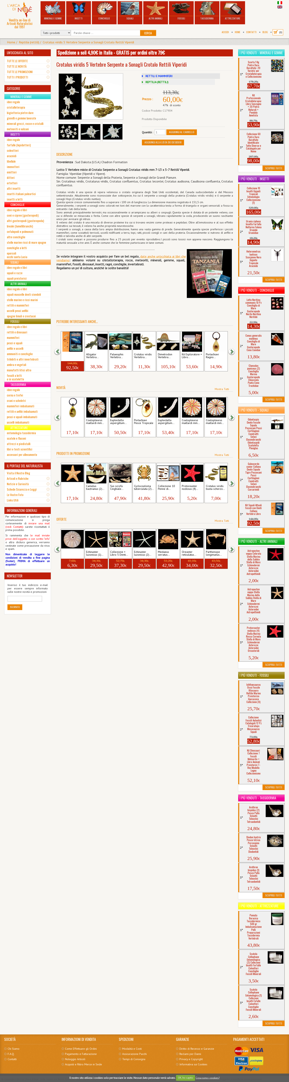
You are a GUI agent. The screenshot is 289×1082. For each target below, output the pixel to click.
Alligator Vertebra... (92, 356)
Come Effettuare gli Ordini (81, 1048)
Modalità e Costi (132, 1048)
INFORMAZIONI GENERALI (22, 510)
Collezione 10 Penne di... (166, 488)
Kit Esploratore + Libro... (192, 356)
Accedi (225, 32)
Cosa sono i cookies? (208, 1077)
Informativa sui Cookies (193, 1064)
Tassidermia (207, 11)
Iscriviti (15, 607)
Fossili (181, 11)
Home (237, 32)
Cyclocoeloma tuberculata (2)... (144, 488)
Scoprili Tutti (273, 168)
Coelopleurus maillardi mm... (95, 422)
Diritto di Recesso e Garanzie (196, 1048)
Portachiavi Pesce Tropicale (143, 422)
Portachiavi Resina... (68, 422)
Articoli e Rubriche (17, 478)
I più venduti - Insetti (254, 179)
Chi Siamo (13, 1048)
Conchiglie (104, 11)
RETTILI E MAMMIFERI (159, 76)
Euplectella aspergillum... (118, 422)
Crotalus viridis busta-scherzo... (215, 488)
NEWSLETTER (14, 576)
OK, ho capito (185, 1077)
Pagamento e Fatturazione (81, 1054)
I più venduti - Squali (254, 410)
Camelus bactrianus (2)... (95, 488)
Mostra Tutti (222, 389)
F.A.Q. (11, 1054)
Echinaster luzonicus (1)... (94, 553)
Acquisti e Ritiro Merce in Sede (83, 1064)
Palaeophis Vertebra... (116, 356)
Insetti (78, 11)
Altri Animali (155, 11)
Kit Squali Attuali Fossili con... (72, 356)
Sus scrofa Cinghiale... (116, 488)
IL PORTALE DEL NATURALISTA (25, 466)
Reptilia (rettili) (29, 42)
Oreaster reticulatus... (189, 553)
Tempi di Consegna (133, 1059)
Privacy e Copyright (191, 1059)
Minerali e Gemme (53, 11)
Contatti (251, 32)
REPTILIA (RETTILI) (157, 82)
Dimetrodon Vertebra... (165, 356)
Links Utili (12, 500)
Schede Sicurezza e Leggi (22, 489)
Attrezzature (232, 11)
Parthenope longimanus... (214, 553)
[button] (59, 351)
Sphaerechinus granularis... (71, 553)
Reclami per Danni (190, 1054)
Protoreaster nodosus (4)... (190, 488)
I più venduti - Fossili (254, 675)
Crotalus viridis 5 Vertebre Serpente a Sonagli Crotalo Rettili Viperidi (88, 42)
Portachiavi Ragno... (212, 356)
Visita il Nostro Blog (18, 473)
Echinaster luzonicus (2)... (142, 553)
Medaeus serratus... (164, 553)
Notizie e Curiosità (18, 484)
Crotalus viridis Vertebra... (143, 356)
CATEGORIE (13, 89)
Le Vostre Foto (15, 494)
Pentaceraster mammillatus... (70, 488)
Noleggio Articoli (75, 1059)
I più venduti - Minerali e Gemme (261, 53)
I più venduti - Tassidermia (258, 798)
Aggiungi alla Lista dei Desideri (162, 142)
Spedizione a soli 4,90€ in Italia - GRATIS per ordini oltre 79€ (111, 52)
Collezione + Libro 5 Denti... (119, 553)
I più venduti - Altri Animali (258, 541)
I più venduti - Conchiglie (257, 290)
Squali (130, 11)
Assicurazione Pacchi (134, 1054)
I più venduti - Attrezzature (259, 906)
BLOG (265, 32)
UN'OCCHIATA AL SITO (20, 53)
